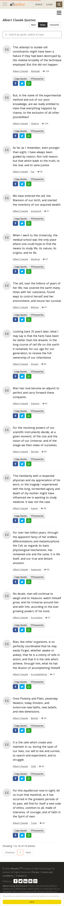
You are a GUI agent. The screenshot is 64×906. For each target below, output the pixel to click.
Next (28, 852)
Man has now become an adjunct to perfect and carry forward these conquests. (36, 392)
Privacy (35, 872)
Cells (33, 766)
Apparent (36, 569)
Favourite (54, 24)
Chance (35, 123)
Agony (34, 508)
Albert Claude (20, 71)
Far (32, 171)
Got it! (32, 902)
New (33, 24)
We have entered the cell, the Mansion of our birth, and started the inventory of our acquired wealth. (37, 200)
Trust (34, 823)
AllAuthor (16, 868)
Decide (35, 451)
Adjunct (35, 403)
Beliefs (34, 718)
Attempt (35, 71)
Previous (10, 852)
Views (43, 24)
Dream (34, 364)
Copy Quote (20, 78)
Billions (35, 307)
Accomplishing (39, 674)
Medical (35, 259)
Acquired (36, 211)
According (36, 617)
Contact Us (21, 875)
